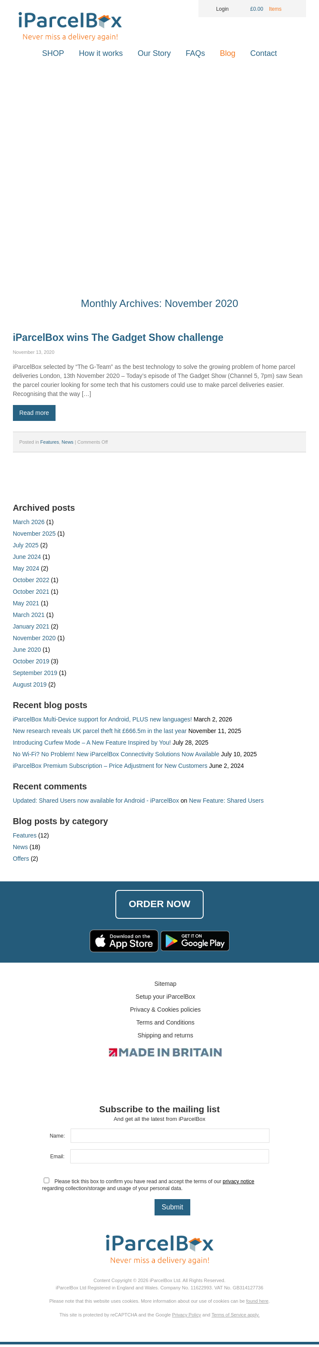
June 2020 (27, 649)
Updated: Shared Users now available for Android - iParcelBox (96, 800)
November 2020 (34, 638)
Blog (227, 53)
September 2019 (35, 672)
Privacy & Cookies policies (165, 1012)
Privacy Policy (186, 1317)
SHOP (53, 53)
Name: (57, 1138)
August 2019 (30, 684)
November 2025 (34, 533)
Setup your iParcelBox (165, 999)
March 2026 (29, 522)
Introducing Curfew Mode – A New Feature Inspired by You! (92, 742)
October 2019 (31, 661)
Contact (263, 53)
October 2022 (31, 580)
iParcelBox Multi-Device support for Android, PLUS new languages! (102, 719)
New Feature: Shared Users (226, 800)
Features (49, 442)
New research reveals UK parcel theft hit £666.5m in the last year (100, 730)
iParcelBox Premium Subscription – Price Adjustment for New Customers (110, 765)
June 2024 (27, 556)
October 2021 (31, 591)
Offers (21, 858)
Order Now (159, 905)
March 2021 (29, 614)
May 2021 (26, 603)
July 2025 (26, 545)
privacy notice (238, 1184)
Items (276, 9)
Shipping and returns (165, 1037)
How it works (101, 53)
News (68, 442)
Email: (57, 1159)
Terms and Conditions (165, 1025)
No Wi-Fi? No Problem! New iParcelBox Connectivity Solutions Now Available (116, 754)
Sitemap (165, 986)
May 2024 (26, 568)
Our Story (154, 53)
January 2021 (31, 626)
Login (217, 9)
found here (257, 1303)
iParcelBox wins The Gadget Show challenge (118, 337)
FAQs (195, 53)
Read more (34, 412)
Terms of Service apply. (235, 1317)
